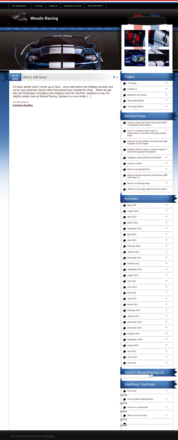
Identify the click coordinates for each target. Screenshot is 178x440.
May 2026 (131, 205)
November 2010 (134, 328)
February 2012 (133, 246)
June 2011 (132, 287)
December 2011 (134, 258)
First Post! (131, 391)
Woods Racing (44, 18)
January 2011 (133, 316)
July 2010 (131, 351)
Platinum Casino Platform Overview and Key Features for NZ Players (147, 142)
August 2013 (133, 211)
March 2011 (132, 304)
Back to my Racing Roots (138, 169)
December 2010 (134, 322)
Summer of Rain (134, 163)
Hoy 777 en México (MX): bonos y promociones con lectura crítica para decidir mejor (146, 133)
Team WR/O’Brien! (95, 6)
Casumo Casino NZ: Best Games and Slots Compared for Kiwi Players (146, 123)
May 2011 (131, 293)
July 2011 (131, 281)
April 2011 (131, 299)
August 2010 (133, 345)
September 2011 (134, 269)
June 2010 (132, 357)
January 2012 (133, 252)
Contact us (53, 6)
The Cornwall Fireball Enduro (140, 399)
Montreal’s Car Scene (73, 6)
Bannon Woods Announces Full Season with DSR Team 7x (147, 176)
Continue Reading (23, 105)
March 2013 (132, 223)
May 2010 (131, 363)
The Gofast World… (20, 6)
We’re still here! (35, 77)
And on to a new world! (137, 407)
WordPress (49, 436)
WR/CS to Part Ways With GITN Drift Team (146, 189)
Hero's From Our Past (137, 415)
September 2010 (134, 339)
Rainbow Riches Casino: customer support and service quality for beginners (146, 150)
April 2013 (131, 217)
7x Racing (38, 6)
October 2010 (133, 334)
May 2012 (131, 234)
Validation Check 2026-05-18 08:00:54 (144, 158)
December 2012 (134, 228)
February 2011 (133, 310)
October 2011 (133, 263)
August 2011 (133, 275)
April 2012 (131, 240)
